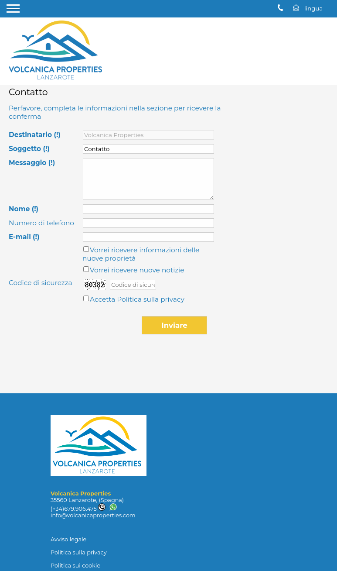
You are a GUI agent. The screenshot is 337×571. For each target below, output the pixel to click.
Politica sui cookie (75, 565)
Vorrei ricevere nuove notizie (137, 270)
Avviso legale (68, 539)
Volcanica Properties (81, 493)
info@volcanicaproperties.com (93, 515)
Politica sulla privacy (150, 299)
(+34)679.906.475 (78, 509)
